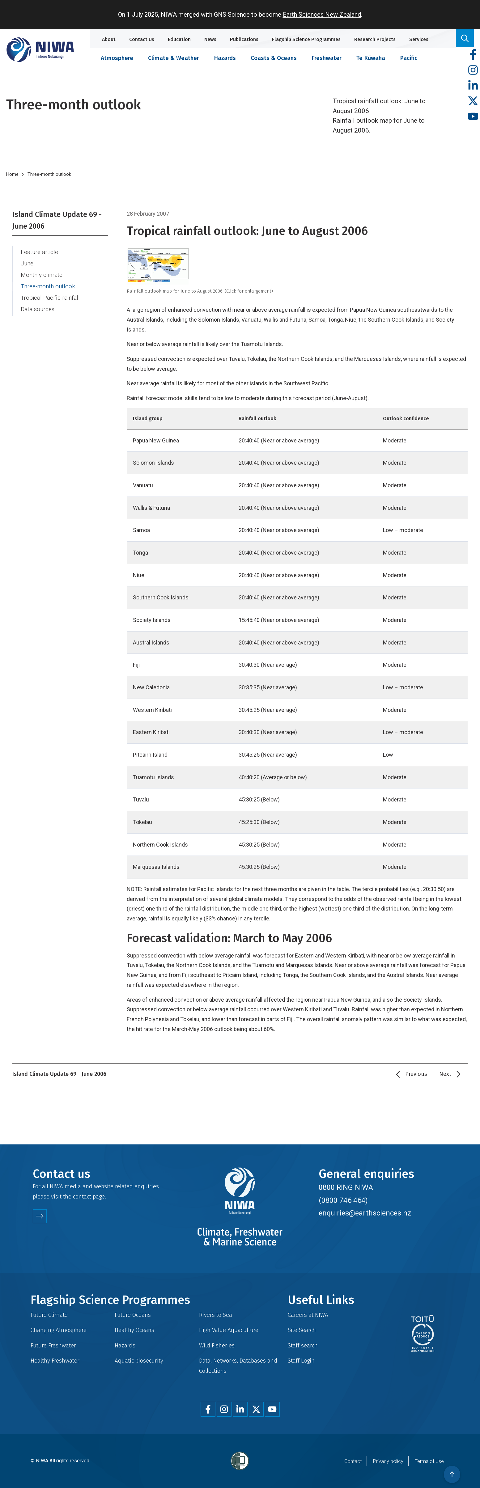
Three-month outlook (48, 286)
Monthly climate (41, 275)
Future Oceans (133, 1314)
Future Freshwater (53, 1345)
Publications (244, 39)
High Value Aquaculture (228, 1330)
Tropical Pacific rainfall (50, 297)
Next (445, 1074)
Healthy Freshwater (55, 1360)
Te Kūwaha (370, 57)
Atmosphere (117, 57)
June (27, 263)
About (109, 39)
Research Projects (375, 39)
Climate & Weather (173, 57)
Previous (416, 1074)
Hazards (225, 57)
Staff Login (301, 1360)
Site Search (302, 1330)
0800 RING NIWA (346, 1187)
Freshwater (327, 57)
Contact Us (141, 39)
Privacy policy (388, 1461)
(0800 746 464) (343, 1200)
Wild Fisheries (217, 1345)
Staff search (303, 1345)
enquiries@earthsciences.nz (365, 1213)
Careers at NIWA (308, 1314)
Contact (353, 1461)
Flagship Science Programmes (306, 39)
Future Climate (49, 1314)
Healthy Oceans (134, 1330)
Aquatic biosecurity (139, 1360)
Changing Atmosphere (59, 1330)
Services (418, 39)
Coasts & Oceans (274, 57)
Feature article (39, 252)
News (210, 39)
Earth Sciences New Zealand (322, 14)
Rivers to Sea (215, 1314)
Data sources (37, 309)
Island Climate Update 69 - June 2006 (57, 220)
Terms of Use (429, 1461)
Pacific (408, 57)
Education (179, 39)
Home (12, 174)
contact (82, 1196)
